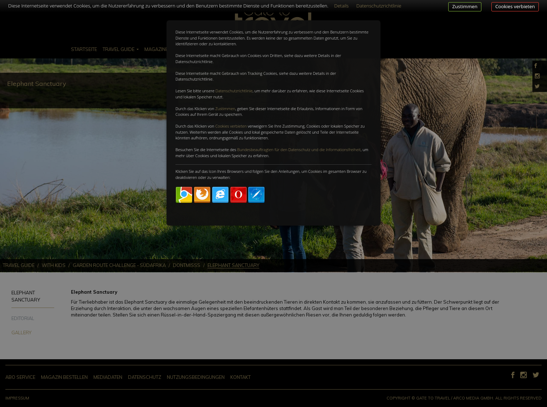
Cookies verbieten (515, 6)
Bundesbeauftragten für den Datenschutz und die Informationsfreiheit (299, 149)
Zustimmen (464, 6)
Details (341, 5)
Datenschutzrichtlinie (233, 90)
